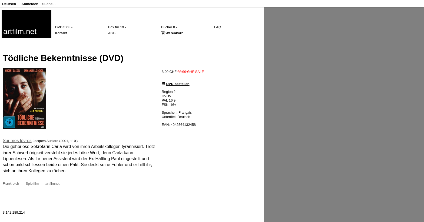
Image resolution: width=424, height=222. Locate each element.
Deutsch (9, 4)
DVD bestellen (178, 84)
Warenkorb (174, 33)
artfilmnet (52, 183)
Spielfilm (32, 183)
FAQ (217, 27)
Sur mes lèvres (17, 140)
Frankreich (11, 183)
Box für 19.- (117, 27)
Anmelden (29, 4)
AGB (111, 33)
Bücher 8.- (169, 27)
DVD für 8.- (63, 27)
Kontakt (61, 33)
